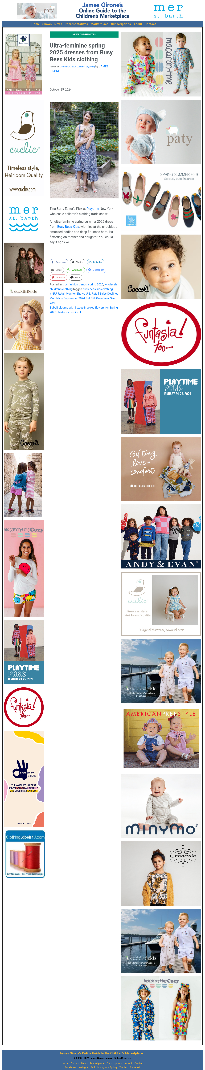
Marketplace (100, 24)
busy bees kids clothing (98, 289)
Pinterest (135, 1067)
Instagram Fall (87, 1067)
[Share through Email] (57, 270)
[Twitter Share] (77, 262)
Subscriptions (121, 24)
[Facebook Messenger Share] (96, 270)
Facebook (70, 1067)
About (138, 24)
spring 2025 (95, 284)
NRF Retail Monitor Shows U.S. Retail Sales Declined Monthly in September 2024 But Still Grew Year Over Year (84, 298)
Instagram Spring (107, 1067)
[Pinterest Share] (58, 278)
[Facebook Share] (59, 262)
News (58, 24)
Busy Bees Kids (68, 227)
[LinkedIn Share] (95, 262)
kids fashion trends (74, 284)
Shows (47, 24)
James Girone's (70, 1053)
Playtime (93, 209)
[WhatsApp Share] (75, 270)
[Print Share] (75, 278)
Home (36, 24)
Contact (150, 24)
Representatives (76, 24)
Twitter (123, 1067)
